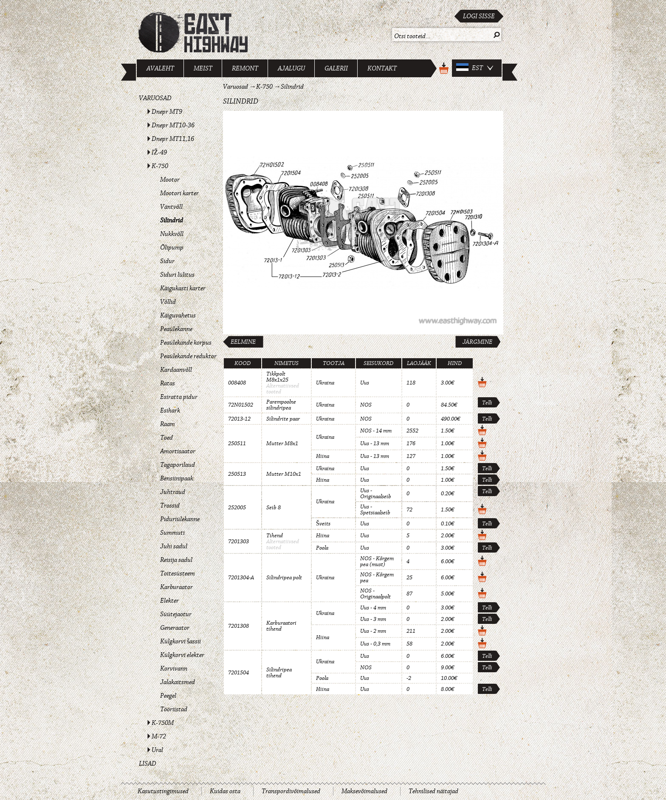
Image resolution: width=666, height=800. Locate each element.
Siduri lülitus (177, 274)
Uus (364, 382)
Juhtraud (172, 492)
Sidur (167, 261)
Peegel (168, 695)
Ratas (167, 383)
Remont (245, 68)
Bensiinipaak (176, 478)
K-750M (163, 723)
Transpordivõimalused (291, 791)
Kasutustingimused (163, 791)
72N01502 (240, 404)
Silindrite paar (283, 418)
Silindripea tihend (279, 672)
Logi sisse (479, 16)
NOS (366, 404)
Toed (166, 437)
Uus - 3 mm (373, 619)
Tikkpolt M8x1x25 (277, 377)
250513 (237, 474)
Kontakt (382, 68)
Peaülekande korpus (186, 342)
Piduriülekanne (180, 519)
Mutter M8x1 (282, 443)
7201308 (238, 626)
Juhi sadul (173, 546)
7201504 (238, 672)
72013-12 (239, 418)
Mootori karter (179, 193)
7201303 (238, 541)
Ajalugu (291, 68)
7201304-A (241, 577)
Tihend (274, 535)
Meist (203, 68)
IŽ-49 (159, 152)
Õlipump (171, 247)
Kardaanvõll (176, 369)
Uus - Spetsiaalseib (375, 509)
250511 (237, 443)
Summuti (172, 532)
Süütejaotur (176, 614)
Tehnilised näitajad (433, 791)
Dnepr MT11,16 (173, 139)
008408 (237, 382)
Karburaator (176, 587)
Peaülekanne (176, 329)
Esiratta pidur (179, 397)
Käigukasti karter (183, 288)
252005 (237, 507)
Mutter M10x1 (283, 474)
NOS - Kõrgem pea (377, 577)
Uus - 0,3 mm (375, 643)
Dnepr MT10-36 (173, 125)
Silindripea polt (284, 577)
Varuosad (155, 98)
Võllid (168, 302)
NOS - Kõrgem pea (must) (377, 561)
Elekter (169, 600)
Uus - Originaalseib (375, 493)
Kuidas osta (225, 791)
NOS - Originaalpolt (375, 593)
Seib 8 (273, 507)
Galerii (336, 68)
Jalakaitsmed (177, 682)
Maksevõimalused (364, 791)
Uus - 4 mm (373, 607)
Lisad (147, 763)
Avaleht (160, 68)
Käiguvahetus (178, 315)
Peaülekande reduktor (188, 356)
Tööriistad (173, 709)
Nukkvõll (171, 234)
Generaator (174, 628)
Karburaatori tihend (281, 626)
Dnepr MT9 (167, 111)
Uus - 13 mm (374, 443)
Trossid (170, 505)
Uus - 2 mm (373, 631)
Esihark (170, 410)
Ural (157, 750)
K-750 (160, 166)
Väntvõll (171, 207)
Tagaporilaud (177, 465)
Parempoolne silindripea (281, 405)
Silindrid (171, 220)
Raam (167, 424)
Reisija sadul (176, 560)
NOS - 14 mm (376, 430)
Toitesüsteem (177, 573)
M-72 (159, 736)
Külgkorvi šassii (180, 641)
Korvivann (173, 668)
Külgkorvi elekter (182, 655)
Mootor (170, 179)
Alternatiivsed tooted (282, 388)
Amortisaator (177, 451)
